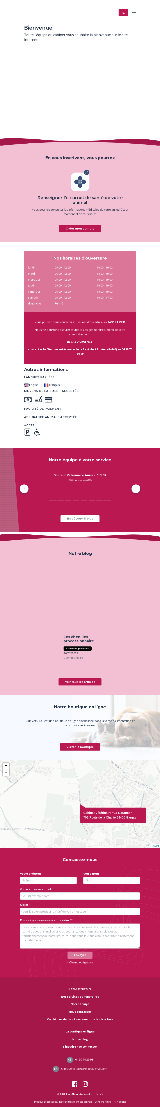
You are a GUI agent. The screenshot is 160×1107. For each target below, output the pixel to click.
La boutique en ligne (80, 1031)
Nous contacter (80, 1012)
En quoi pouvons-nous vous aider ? (46, 920)
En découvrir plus (80, 518)
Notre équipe (80, 1004)
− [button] (6, 772)
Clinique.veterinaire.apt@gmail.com (80, 1069)
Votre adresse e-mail (35, 889)
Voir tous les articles (80, 681)
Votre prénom (30, 873)
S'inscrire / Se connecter (80, 1046)
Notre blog (80, 1039)
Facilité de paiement (42, 408)
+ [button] (6, 766)
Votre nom (91, 873)
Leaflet (155, 846)
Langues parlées (39, 377)
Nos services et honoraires (80, 996)
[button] (24, 488)
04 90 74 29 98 (80, 1059)
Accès (29, 425)
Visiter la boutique (80, 747)
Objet (24, 904)
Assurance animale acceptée (50, 417)
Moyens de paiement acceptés (51, 391)
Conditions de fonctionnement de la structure (80, 1019)
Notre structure (80, 989)
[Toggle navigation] (134, 12)
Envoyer (80, 955)
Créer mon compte (80, 228)
